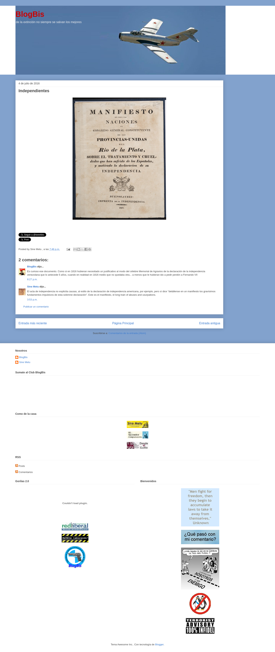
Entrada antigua (209, 323)
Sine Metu (33, 286)
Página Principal (123, 323)
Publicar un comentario (36, 306)
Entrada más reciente (33, 323)
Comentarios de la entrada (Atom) (127, 333)
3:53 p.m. (32, 299)
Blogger (159, 644)
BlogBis (29, 14)
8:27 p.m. (32, 279)
